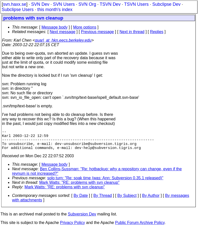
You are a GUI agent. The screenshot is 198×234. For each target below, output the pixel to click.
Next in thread (132, 32)
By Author (150, 200)
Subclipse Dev (166, 4)
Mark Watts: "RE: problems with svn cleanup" (79, 187)
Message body (54, 27)
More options (84, 27)
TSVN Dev (110, 4)
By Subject (126, 200)
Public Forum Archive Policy (139, 227)
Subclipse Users (18, 9)
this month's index (54, 9)
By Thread (102, 200)
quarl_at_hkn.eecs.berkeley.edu (63, 40)
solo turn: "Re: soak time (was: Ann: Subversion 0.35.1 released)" (105, 183)
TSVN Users (136, 4)
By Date (80, 200)
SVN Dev (40, 4)
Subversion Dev (82, 219)
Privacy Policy (72, 227)
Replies (156, 32)
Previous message (97, 32)
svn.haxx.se (14, 4)
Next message (62, 32)
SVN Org (87, 4)
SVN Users (64, 4)
